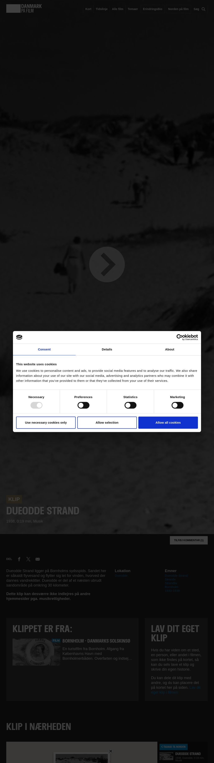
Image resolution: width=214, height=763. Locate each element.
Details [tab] (107, 349)
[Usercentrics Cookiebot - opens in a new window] (179, 337)
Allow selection (107, 422)
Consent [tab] (44, 349)
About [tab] (169, 349)
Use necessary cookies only (46, 422)
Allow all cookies (168, 422)
